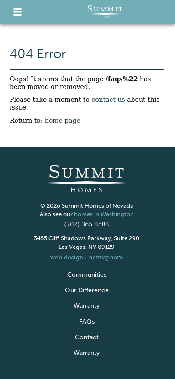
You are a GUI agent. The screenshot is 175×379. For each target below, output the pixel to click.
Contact (87, 337)
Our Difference (87, 290)
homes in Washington (104, 214)
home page (62, 120)
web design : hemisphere (86, 257)
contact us (108, 99)
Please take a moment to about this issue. (84, 103)
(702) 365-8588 (86, 224)
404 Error (38, 54)
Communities (86, 275)
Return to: (45, 120)
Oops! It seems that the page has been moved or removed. (80, 82)
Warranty (87, 306)
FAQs (87, 322)
